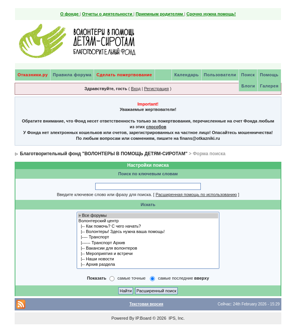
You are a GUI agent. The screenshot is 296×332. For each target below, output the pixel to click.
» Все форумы (148, 215)
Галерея (269, 86)
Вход (136, 88)
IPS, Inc (175, 318)
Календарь (186, 74)
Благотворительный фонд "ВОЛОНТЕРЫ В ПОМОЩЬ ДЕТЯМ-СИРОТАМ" (104, 153)
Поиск (248, 74)
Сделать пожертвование (124, 74)
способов (156, 126)
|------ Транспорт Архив (148, 243)
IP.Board (143, 318)
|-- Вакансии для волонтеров (148, 248)
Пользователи (220, 74)
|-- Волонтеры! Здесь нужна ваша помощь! (148, 232)
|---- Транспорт (148, 237)
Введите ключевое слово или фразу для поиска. (104, 194)
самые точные (132, 278)
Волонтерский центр (148, 221)
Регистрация (156, 88)
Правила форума (72, 74)
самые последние (183, 278)
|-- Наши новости (148, 259)
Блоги (248, 86)
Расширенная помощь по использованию (196, 194)
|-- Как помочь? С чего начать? (148, 226)
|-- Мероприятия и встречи (148, 254)
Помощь (269, 74)
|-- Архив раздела (148, 264)
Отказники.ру (32, 74)
